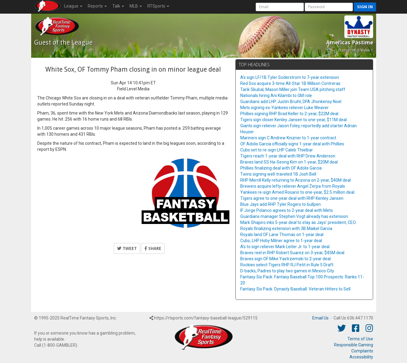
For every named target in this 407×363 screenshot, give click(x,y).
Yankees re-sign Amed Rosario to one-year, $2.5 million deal (297, 192)
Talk (118, 6)
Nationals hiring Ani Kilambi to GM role (276, 95)
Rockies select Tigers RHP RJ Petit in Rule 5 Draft (286, 264)
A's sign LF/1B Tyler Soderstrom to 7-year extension (289, 77)
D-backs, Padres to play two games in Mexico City (287, 270)
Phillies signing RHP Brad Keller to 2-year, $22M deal (289, 113)
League (73, 6)
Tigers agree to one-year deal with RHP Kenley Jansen (291, 198)
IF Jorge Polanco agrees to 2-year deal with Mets (286, 210)
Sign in (365, 7)
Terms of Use (360, 338)
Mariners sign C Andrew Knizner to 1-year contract (288, 137)
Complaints (362, 350)
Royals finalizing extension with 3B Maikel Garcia (286, 228)
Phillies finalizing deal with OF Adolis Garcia (281, 168)
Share (152, 248)
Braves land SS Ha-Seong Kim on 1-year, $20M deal (289, 162)
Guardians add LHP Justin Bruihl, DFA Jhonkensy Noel (290, 101)
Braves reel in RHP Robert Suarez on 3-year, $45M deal (292, 252)
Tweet (127, 248)
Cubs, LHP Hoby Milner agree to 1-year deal (281, 240)
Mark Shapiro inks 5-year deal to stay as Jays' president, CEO (298, 222)
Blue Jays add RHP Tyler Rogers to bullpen (280, 204)
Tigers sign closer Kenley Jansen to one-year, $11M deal (293, 119)
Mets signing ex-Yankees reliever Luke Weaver (284, 107)
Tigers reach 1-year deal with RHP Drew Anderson (287, 156)
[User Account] (280, 7)
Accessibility (361, 357)
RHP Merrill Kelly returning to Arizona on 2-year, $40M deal (295, 180)
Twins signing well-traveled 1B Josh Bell (278, 174)
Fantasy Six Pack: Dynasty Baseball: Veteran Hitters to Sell (295, 289)
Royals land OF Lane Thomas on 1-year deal (281, 234)
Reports (97, 6)
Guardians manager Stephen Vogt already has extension (294, 216)
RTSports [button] (158, 6)
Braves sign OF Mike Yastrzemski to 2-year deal (285, 258)
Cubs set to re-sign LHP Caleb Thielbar (276, 149)
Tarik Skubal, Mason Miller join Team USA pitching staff (292, 89)
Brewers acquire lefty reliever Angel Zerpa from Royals (292, 186)
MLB (136, 6)
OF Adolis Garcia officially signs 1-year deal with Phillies (292, 143)
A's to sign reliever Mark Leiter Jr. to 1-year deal (285, 246)
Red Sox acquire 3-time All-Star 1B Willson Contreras (290, 83)
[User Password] (329, 7)
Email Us (320, 318)
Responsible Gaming (353, 344)
